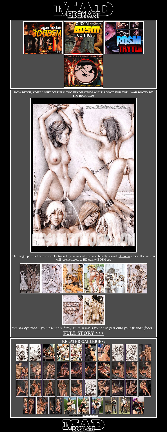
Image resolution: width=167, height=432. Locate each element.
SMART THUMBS (90, 416)
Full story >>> (83, 333)
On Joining (125, 256)
